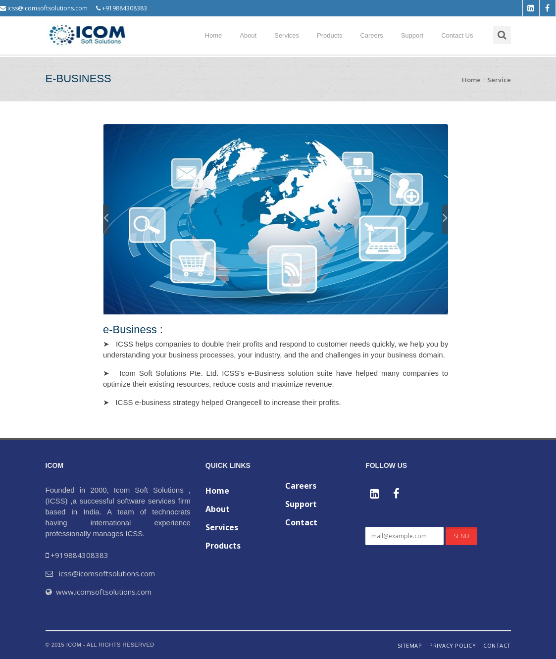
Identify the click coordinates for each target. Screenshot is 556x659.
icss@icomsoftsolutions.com (44, 8)
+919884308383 (121, 8)
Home (213, 35)
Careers (371, 35)
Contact (301, 522)
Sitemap (410, 645)
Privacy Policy (452, 645)
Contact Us (457, 35)
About (248, 35)
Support (412, 35)
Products (329, 35)
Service (499, 79)
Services (286, 35)
